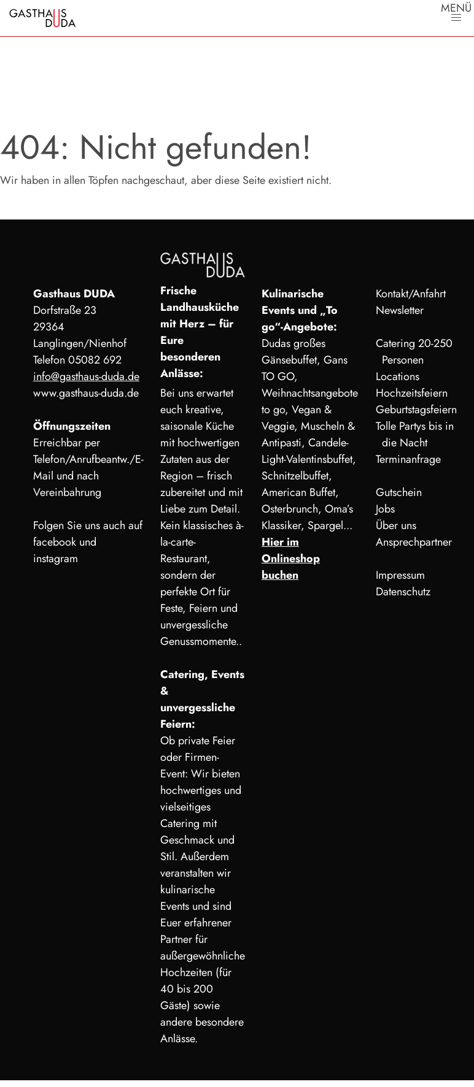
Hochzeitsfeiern (412, 393)
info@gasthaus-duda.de (86, 376)
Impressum (400, 575)
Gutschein (399, 492)
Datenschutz (403, 592)
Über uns (396, 525)
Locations (397, 376)
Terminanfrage (408, 459)
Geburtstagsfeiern (416, 410)
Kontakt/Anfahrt (411, 294)
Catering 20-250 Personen (414, 351)
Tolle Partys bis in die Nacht (415, 434)
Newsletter (400, 310)
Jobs (385, 509)
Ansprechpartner (414, 542)
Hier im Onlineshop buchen (291, 558)
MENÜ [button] (456, 10)
